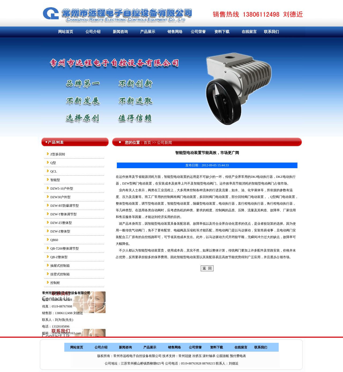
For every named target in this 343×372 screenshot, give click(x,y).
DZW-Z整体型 (60, 231)
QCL (53, 171)
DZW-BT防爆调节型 (64, 206)
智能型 (55, 180)
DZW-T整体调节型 (63, 214)
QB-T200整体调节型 (64, 248)
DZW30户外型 (60, 197)
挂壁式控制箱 (60, 274)
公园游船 (222, 356)
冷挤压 (197, 356)
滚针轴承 (209, 356)
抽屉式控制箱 (60, 266)
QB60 (54, 240)
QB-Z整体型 (59, 257)
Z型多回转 (57, 154)
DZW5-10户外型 (61, 188)
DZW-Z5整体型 (61, 223)
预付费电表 (238, 356)
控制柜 (55, 283)
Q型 (53, 163)
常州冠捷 (184, 356)
